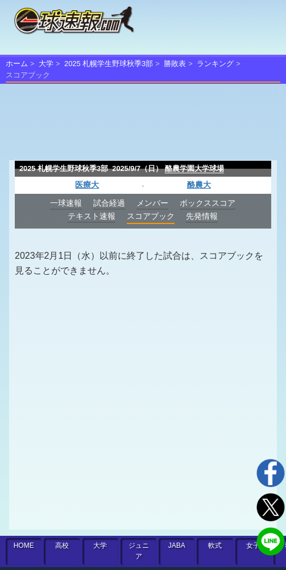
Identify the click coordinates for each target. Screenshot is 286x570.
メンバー (152, 202)
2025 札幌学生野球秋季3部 (108, 63)
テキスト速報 (91, 216)
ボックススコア (207, 202)
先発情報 (202, 216)
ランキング (215, 63)
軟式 (215, 545)
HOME (24, 545)
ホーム (17, 63)
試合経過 (109, 202)
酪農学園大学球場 (194, 168)
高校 (62, 545)
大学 (46, 63)
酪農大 (199, 185)
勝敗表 (175, 63)
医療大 (87, 185)
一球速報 (66, 202)
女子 (253, 545)
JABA (176, 545)
